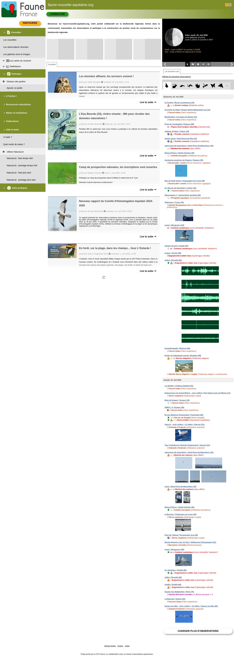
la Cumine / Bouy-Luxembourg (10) (179, 103)
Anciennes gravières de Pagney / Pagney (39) (184, 160)
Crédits (127, 646)
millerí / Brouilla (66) (173, 260)
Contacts (120, 646)
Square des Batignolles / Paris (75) (179, 592)
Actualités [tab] (52, 64)
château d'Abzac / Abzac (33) (177, 131)
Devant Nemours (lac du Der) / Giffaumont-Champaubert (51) (190, 542)
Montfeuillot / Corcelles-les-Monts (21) (181, 117)
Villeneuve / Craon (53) (174, 202)
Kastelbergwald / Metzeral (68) (177, 348)
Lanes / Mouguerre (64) (174, 225)
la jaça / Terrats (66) (173, 253)
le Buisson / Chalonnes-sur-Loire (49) (180, 514)
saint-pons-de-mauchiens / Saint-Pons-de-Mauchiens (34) (189, 146)
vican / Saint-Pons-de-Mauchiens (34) (180, 487)
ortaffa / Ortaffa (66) (173, 585)
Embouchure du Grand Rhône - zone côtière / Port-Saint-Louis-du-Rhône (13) (197, 393)
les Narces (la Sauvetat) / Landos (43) (180, 188)
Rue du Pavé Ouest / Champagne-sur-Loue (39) (185, 181)
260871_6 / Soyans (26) (174, 407)
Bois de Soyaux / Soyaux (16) (177, 400)
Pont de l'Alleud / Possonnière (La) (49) (181, 535)
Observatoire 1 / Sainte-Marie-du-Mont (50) (183, 195)
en (230, 5)
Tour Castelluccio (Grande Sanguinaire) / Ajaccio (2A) (187, 445)
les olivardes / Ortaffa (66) (176, 570)
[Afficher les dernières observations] (176, 77)
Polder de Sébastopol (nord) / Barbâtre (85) (183, 356)
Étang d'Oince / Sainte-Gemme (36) (179, 153)
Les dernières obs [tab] (172, 71)
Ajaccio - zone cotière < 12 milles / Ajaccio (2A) (185, 425)
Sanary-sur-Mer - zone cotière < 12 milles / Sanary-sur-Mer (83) (191, 606)
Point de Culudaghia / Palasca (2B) (179, 124)
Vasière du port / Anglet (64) (176, 246)
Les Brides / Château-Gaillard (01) (179, 386)
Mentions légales (110, 646)
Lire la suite (148, 102)
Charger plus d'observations (198, 631)
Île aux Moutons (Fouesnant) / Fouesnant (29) (184, 415)
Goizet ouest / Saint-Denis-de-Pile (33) (181, 139)
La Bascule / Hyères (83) (175, 599)
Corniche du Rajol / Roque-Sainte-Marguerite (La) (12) (187, 110)
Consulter (57, 14)
